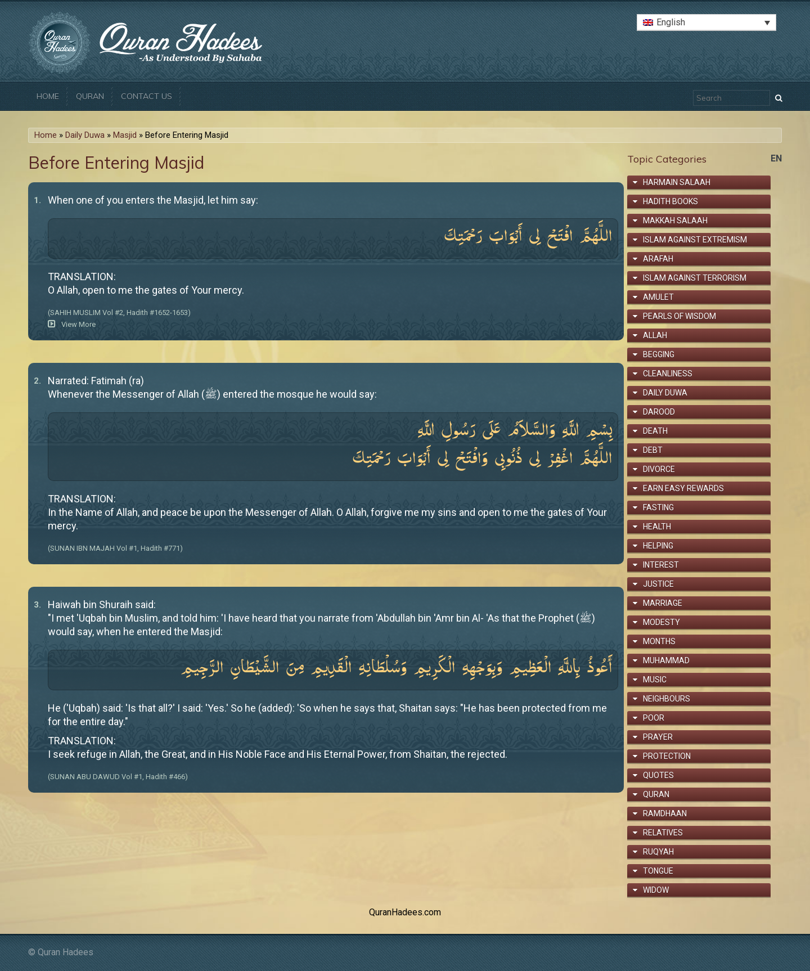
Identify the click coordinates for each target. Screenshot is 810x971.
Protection (667, 756)
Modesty (661, 622)
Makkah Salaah (675, 220)
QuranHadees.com (405, 912)
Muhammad (666, 660)
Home (48, 96)
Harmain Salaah (676, 182)
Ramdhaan (665, 813)
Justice (658, 583)
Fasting (658, 507)
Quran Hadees (65, 952)
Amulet (658, 297)
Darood (659, 411)
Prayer (658, 736)
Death (655, 430)
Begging (658, 354)
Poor (653, 717)
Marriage (662, 603)
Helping (658, 545)
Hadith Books (670, 201)
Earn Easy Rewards (683, 488)
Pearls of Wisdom (679, 316)
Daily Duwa (85, 135)
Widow (656, 889)
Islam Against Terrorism (694, 277)
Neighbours (666, 698)
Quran (90, 96)
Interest (661, 564)
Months (659, 641)
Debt (653, 450)
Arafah (658, 258)
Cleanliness (667, 373)
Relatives (663, 832)
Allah (655, 335)
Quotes (658, 775)
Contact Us (146, 96)
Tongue (658, 870)
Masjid (125, 135)
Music (655, 679)
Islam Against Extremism (695, 239)
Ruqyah (658, 851)
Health (657, 526)
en (776, 158)
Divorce (659, 469)
